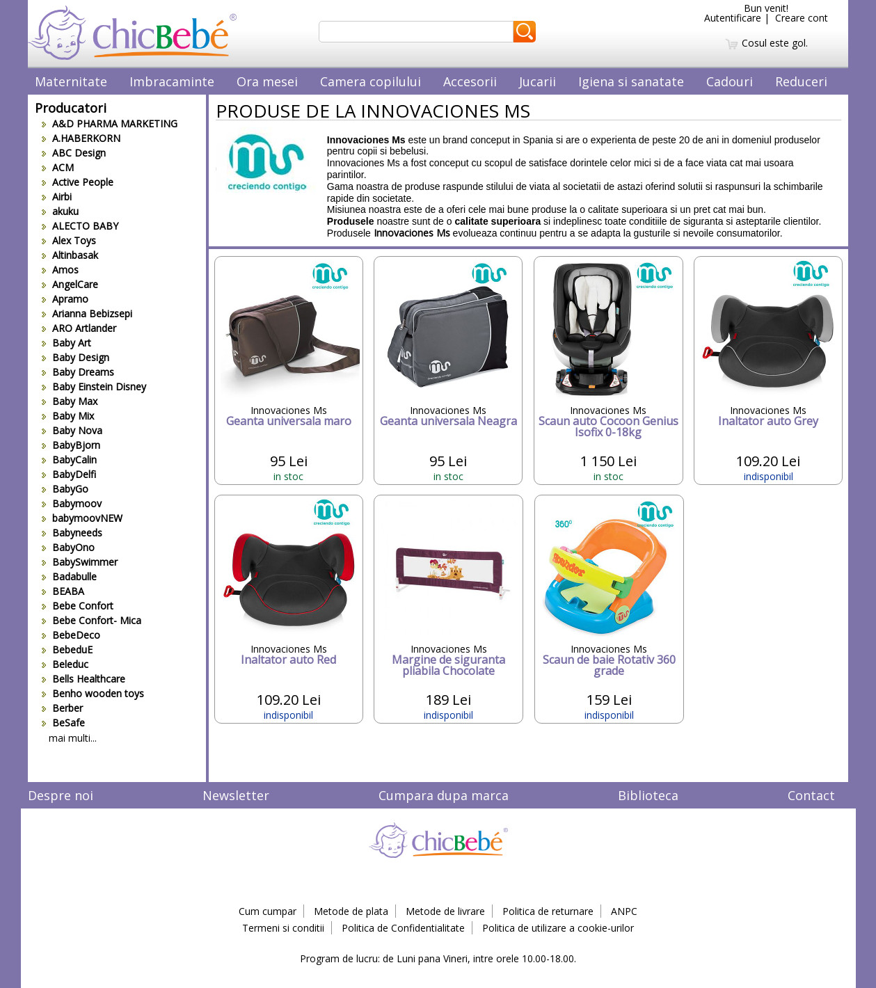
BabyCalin (69, 459)
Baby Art (66, 342)
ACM (58, 167)
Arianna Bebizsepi (87, 313)
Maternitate (71, 81)
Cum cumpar (267, 911)
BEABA (63, 591)
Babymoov (72, 503)
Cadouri (729, 81)
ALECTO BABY (80, 225)
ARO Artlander (79, 328)
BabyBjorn (71, 445)
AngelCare (70, 284)
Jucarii (537, 81)
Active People (77, 182)
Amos (60, 269)
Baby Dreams (78, 372)
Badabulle (69, 576)
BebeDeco (71, 635)
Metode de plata (351, 911)
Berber (62, 708)
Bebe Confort (77, 605)
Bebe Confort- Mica (91, 620)
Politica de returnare (548, 911)
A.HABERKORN (81, 138)
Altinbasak (70, 255)
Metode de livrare (445, 911)
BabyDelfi (69, 474)
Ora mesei (267, 81)
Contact (811, 795)
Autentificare (732, 17)
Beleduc (65, 664)
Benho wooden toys (93, 693)
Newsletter (235, 795)
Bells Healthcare (83, 678)
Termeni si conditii (283, 927)
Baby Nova (72, 430)
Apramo (65, 298)
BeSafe (63, 722)
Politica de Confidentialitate (403, 927)
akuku (60, 211)
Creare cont (801, 17)
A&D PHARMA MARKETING (109, 123)
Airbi (57, 196)
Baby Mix (68, 415)
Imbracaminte (171, 81)
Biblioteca (648, 795)
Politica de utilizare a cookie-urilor (558, 927)
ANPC (624, 911)
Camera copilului (370, 81)
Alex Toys (69, 240)
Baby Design (75, 357)
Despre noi (60, 795)
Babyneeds (72, 532)
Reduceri (801, 81)
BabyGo (65, 488)
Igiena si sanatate (631, 81)
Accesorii (470, 81)
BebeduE (67, 649)
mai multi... (73, 737)
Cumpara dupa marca (444, 795)
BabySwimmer (80, 561)
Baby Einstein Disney (94, 386)
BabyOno (68, 547)
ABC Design (74, 152)
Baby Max (69, 401)
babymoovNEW (82, 518)
